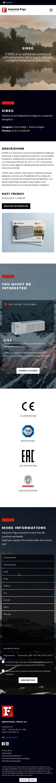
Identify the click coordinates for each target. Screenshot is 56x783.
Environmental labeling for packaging (15, 758)
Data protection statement (11, 755)
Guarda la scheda (28, 370)
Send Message (28, 680)
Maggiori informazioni (16, 206)
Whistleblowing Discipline (11, 761)
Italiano (9, 3)
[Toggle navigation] (51, 10)
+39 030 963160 (11, 737)
